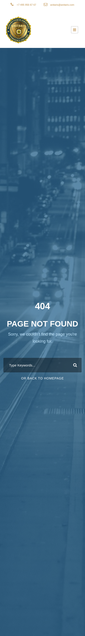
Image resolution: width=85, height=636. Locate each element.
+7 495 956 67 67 (26, 4)
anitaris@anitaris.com (62, 4)
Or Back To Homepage (42, 378)
